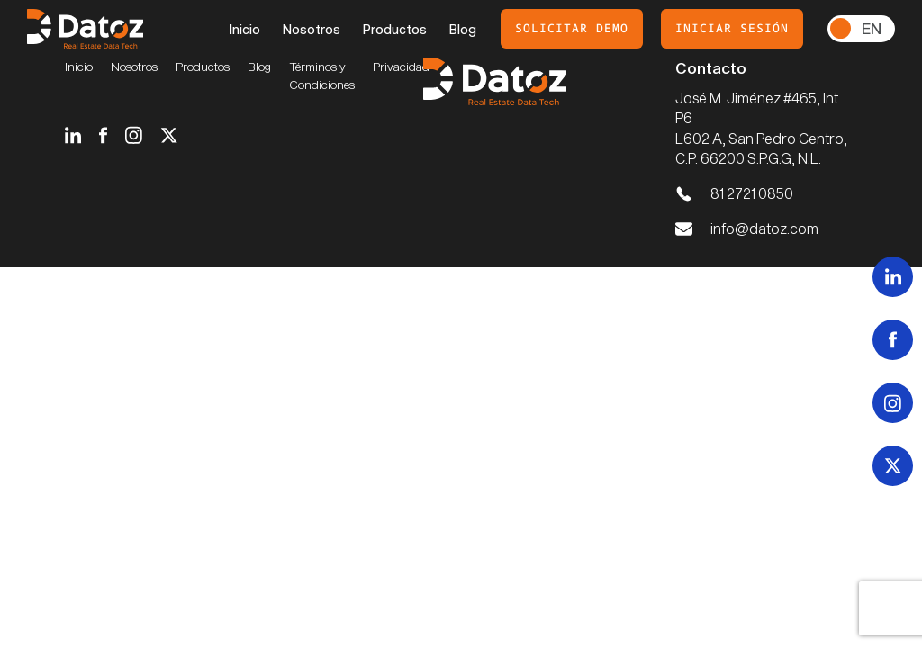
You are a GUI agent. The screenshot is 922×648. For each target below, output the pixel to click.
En (871, 28)
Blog (462, 29)
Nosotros (311, 29)
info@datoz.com (764, 228)
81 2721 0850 (751, 193)
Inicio (245, 29)
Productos (395, 29)
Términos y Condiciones (322, 75)
